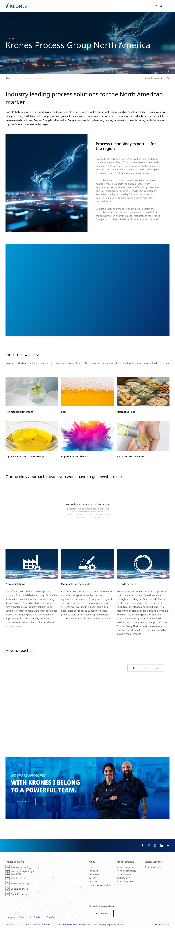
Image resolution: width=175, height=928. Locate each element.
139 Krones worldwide (87, 732)
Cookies (36, 924)
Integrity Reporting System (110, 924)
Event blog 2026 (125, 881)
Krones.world (151, 867)
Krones (79, 6)
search (155, 6)
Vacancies (22, 801)
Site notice (10, 924)
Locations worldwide (99, 885)
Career (39, 78)
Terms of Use (48, 924)
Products (93, 870)
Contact (93, 881)
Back (8, 78)
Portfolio (18, 78)
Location (29, 78)
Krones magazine (126, 867)
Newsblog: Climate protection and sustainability (126, 874)
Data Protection (24, 924)
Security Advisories (87, 924)
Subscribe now (101, 913)
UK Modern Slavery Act (66, 924)
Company (94, 874)
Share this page (152, 78)
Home (92, 867)
